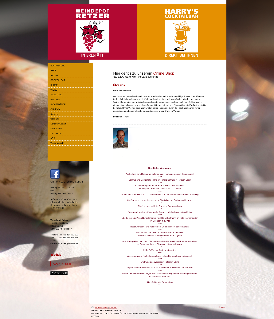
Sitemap (113, 307)
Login (222, 307)
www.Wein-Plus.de (62, 264)
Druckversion (99, 307)
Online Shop (163, 73)
